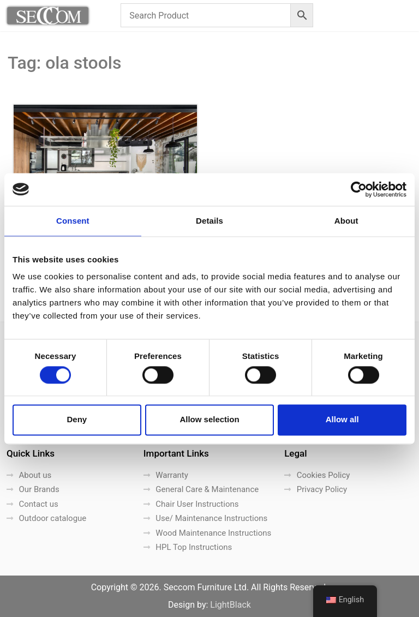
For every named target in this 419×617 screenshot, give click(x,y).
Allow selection (209, 419)
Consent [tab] (72, 220)
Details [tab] (209, 220)
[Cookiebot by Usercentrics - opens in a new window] (358, 189)
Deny (77, 419)
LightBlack (230, 605)
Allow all (342, 419)
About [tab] (346, 220)
